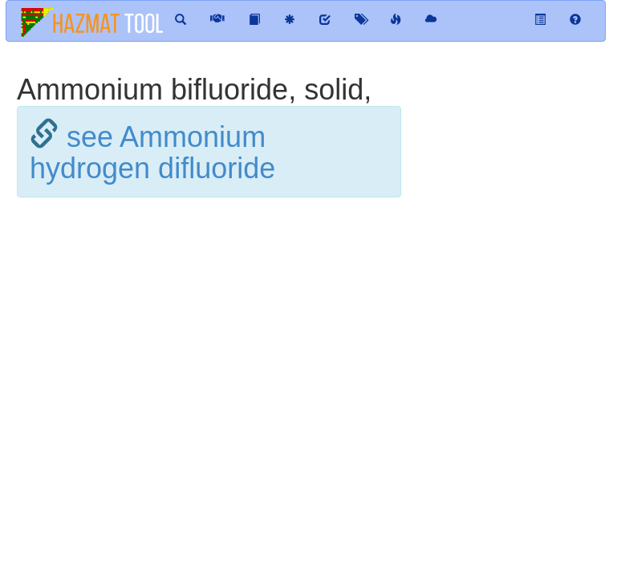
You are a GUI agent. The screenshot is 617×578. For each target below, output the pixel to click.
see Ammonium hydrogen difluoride (152, 152)
